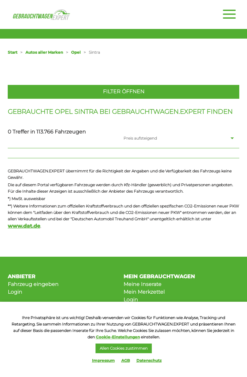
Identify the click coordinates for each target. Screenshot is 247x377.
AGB (125, 360)
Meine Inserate (142, 284)
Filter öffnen (123, 91)
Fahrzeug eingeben (33, 284)
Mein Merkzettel (144, 292)
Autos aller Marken (44, 52)
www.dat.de (24, 226)
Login (15, 292)
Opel (76, 52)
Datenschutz (149, 360)
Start (12, 52)
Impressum (103, 360)
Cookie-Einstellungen (118, 337)
